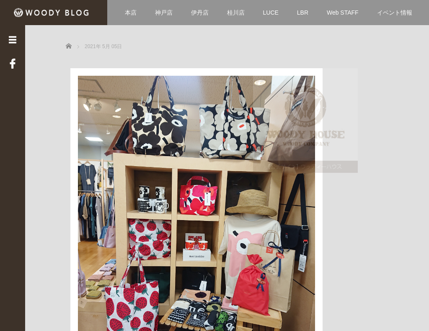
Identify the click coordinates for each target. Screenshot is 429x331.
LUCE (271, 12)
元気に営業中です (100, 230)
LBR (302, 12)
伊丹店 (200, 12)
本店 (131, 12)
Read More (145, 266)
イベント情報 (394, 12)
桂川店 (236, 12)
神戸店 (164, 12)
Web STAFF (343, 12)
